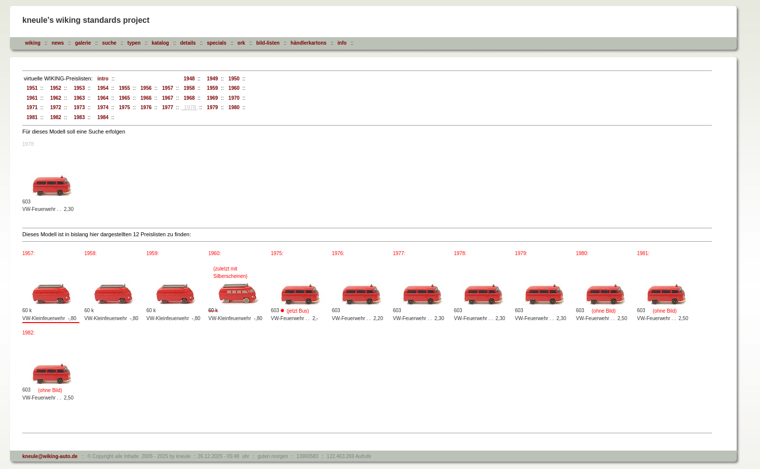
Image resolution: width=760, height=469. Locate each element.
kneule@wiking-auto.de (49, 456)
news (58, 43)
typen (134, 43)
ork (242, 43)
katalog (160, 43)
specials (216, 43)
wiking (33, 43)
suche (109, 43)
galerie (83, 43)
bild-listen (267, 43)
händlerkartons (308, 43)
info (341, 43)
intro (102, 78)
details (188, 43)
